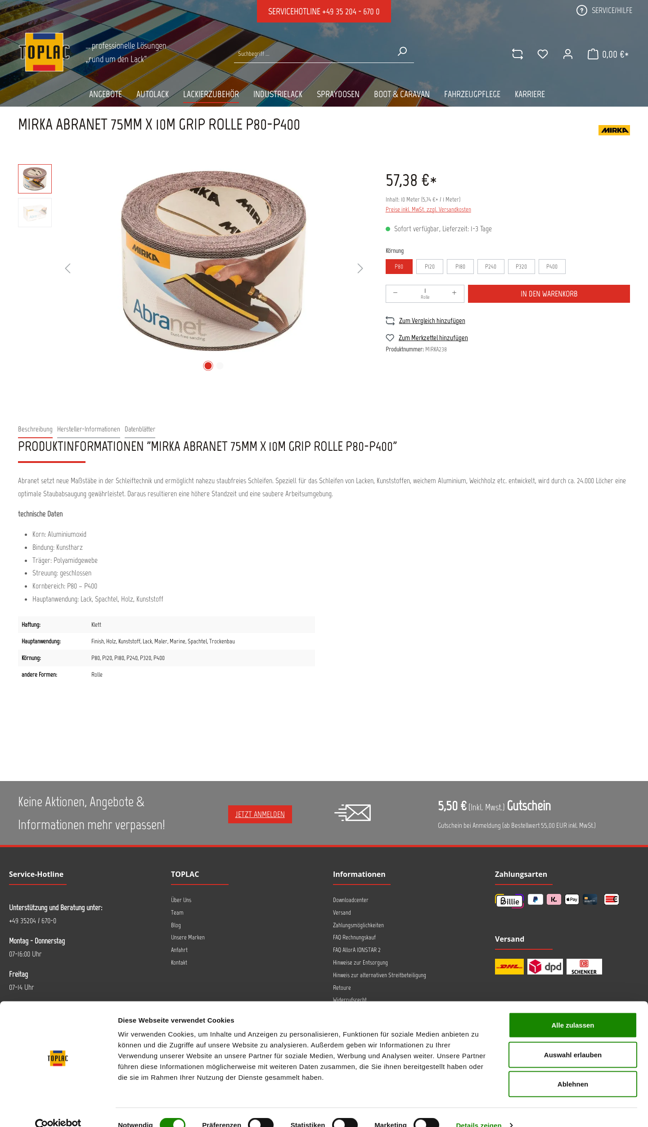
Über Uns (181, 900)
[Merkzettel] (541, 54)
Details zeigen (478, 1109)
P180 (460, 266)
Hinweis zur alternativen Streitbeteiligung (379, 975)
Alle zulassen (572, 1009)
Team (177, 912)
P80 (399, 266)
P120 (430, 266)
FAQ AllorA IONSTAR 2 (357, 950)
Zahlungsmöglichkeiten (358, 925)
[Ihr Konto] (566, 54)
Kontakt (179, 962)
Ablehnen (573, 1068)
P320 (521, 266)
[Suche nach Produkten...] (312, 54)
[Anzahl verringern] (395, 293)
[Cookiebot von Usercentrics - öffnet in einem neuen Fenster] (58, 1109)
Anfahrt (179, 950)
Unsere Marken (188, 937)
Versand (342, 912)
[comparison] (516, 54)
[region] (193, 269)
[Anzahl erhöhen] (454, 293)
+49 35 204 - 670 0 (351, 11)
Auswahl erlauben (573, 1038)
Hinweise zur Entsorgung (360, 962)
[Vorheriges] (67, 268)
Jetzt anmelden (260, 814)
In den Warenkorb (549, 294)
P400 (552, 266)
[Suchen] (402, 51)
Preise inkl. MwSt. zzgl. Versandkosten (428, 209)
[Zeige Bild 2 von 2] (219, 365)
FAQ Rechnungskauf (354, 937)
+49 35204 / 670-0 (32, 920)
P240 (490, 266)
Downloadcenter (351, 900)
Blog (176, 925)
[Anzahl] (425, 293)
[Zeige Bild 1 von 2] (208, 365)
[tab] (35, 429)
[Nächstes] (360, 268)
